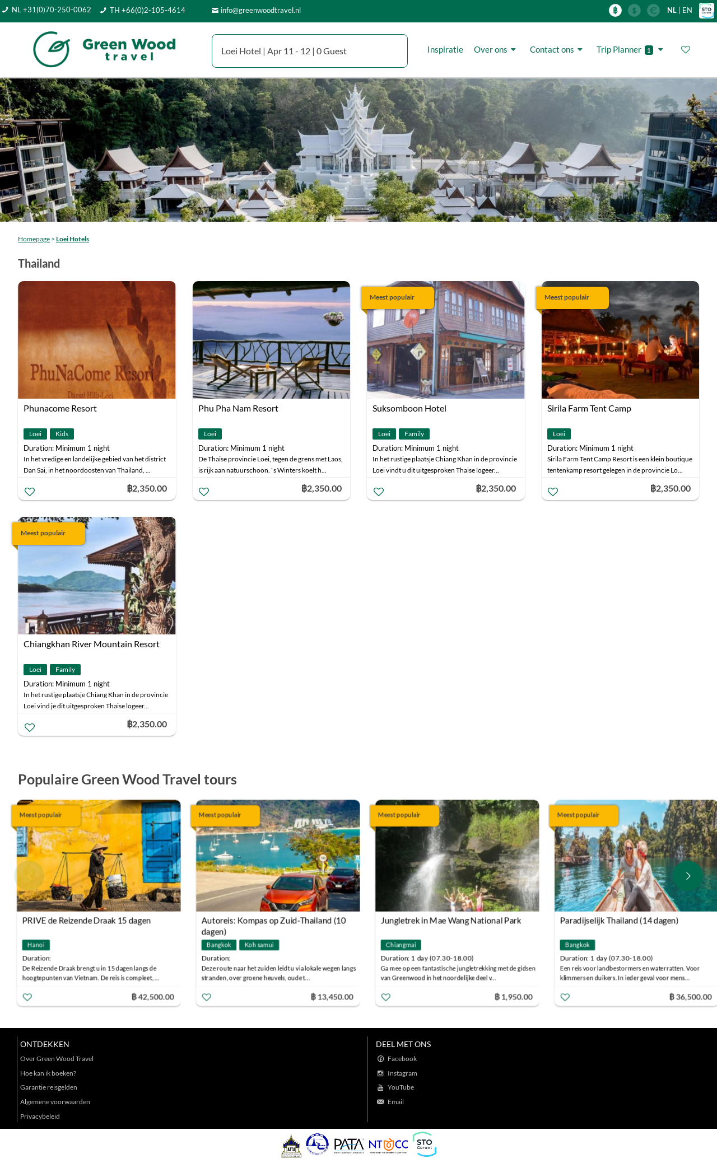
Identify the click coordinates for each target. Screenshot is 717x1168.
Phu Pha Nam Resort (238, 408)
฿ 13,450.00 (334, 996)
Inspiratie (445, 49)
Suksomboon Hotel (409, 408)
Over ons (496, 49)
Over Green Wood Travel (57, 1058)
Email (396, 1101)
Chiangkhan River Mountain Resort (92, 643)
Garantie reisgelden (48, 1087)
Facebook (402, 1058)
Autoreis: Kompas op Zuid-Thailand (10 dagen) (275, 921)
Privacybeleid (40, 1116)
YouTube (401, 1087)
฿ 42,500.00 (154, 996)
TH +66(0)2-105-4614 (147, 10)
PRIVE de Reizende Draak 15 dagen (88, 920)
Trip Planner (632, 49)
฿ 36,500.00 (692, 996)
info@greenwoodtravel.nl (261, 10)
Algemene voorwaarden (55, 1101)
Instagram (402, 1073)
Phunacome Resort (60, 408)
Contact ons (558, 49)
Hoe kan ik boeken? (48, 1073)
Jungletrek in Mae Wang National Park (453, 920)
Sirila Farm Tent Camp (589, 408)
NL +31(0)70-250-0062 (51, 9)
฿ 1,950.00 (515, 996)
